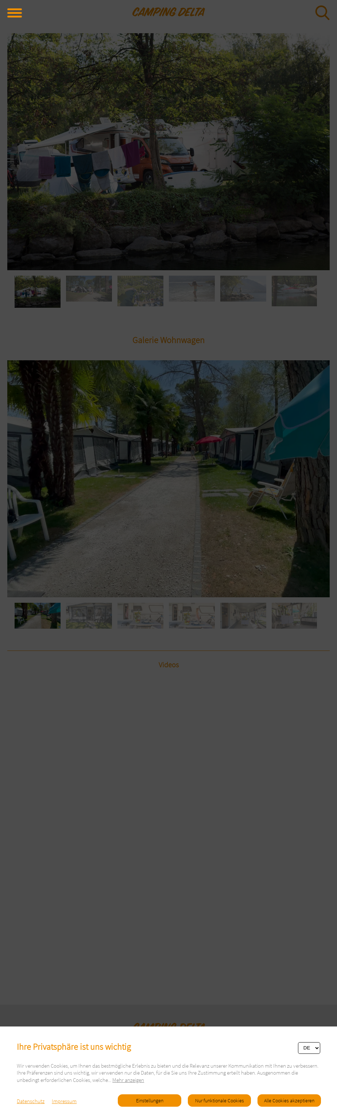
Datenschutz (30, 1101)
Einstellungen (149, 1100)
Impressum (64, 1101)
